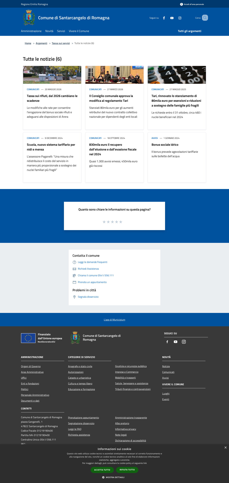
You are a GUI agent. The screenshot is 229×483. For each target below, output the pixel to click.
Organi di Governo (31, 366)
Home (28, 43)
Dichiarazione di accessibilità (130, 440)
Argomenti (41, 43)
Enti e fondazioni (30, 383)
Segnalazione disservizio (81, 423)
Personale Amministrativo (35, 395)
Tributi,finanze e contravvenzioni (133, 389)
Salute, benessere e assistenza (131, 383)
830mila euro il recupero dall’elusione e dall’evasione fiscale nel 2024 (112, 149)
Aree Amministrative (32, 372)
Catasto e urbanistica (79, 378)
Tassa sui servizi (61, 43)
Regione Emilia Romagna (34, 4)
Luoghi (166, 393)
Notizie (166, 366)
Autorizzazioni (75, 372)
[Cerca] (204, 17)
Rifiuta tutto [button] (127, 469)
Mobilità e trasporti (125, 377)
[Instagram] (176, 17)
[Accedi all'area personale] (192, 4)
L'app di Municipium (114, 320)
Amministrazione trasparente (131, 417)
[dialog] (114, 463)
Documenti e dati (30, 401)
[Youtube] (168, 17)
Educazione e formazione (81, 389)
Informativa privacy (125, 429)
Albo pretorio (122, 423)
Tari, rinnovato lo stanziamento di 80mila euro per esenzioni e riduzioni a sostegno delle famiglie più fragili (176, 100)
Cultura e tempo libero (80, 383)
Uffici (24, 378)
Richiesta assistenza (79, 435)
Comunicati (33, 89)
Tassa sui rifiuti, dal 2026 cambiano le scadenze (52, 98)
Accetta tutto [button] (102, 470)
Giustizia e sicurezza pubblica (131, 366)
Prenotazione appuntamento (83, 417)
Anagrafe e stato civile (80, 366)
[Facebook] (160, 17)
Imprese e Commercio (126, 372)
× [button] (225, 448)
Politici (24, 389)
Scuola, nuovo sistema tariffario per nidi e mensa (51, 147)
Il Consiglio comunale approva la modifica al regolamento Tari (111, 98)
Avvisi (155, 138)
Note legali (121, 435)
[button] (114, 477)
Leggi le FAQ (74, 429)
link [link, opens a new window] (145, 463)
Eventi (165, 399)
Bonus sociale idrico (165, 144)
